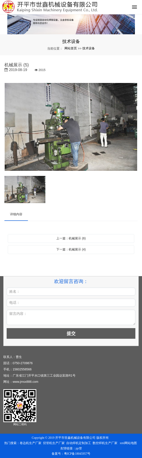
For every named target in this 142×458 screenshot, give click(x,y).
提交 (71, 333)
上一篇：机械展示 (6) (71, 238)
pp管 (79, 448)
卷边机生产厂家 (30, 443)
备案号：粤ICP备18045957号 (71, 453)
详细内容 (16, 214)
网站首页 (70, 48)
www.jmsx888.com (25, 381)
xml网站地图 (128, 443)
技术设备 (88, 48)
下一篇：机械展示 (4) (71, 249)
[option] (71, 127)
